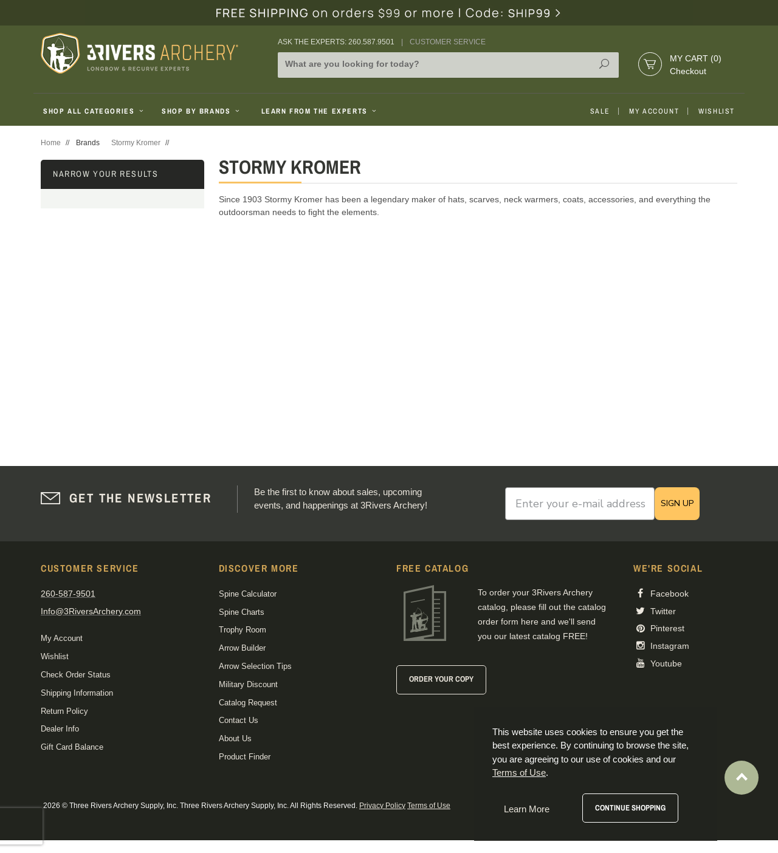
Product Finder (244, 756)
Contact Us (238, 720)
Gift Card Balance (72, 747)
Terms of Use (428, 805)
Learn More (526, 809)
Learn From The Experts (320, 111)
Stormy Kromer (135, 143)
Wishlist (716, 111)
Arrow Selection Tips (255, 666)
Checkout (688, 71)
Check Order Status (76, 674)
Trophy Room (242, 629)
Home (51, 143)
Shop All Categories (94, 111)
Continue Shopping (630, 808)
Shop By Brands (202, 111)
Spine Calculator (248, 593)
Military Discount (248, 684)
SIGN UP (677, 503)
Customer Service (448, 42)
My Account (654, 111)
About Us (235, 738)
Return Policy (64, 711)
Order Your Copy (441, 679)
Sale (600, 111)
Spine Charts (241, 612)
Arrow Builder (242, 648)
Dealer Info (60, 728)
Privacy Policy (382, 805)
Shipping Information (77, 692)
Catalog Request (248, 702)
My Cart (695, 58)
